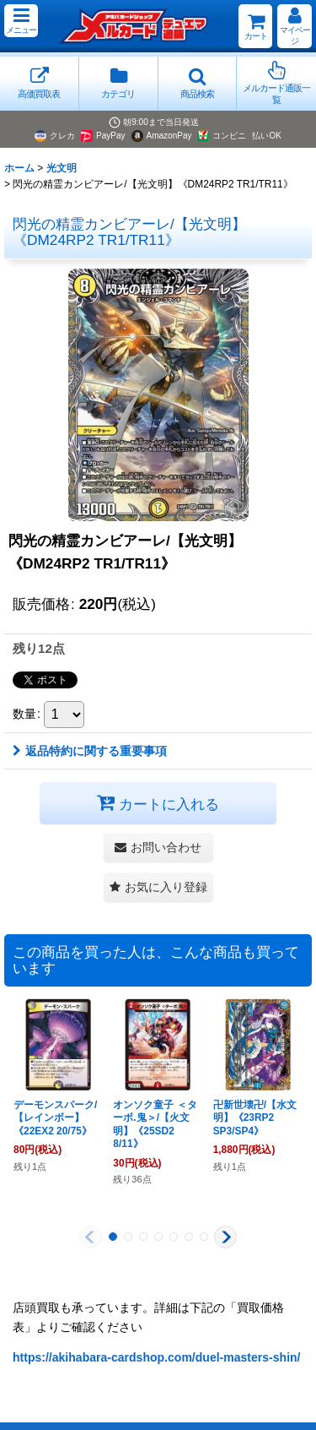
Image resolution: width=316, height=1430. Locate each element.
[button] (21, 20)
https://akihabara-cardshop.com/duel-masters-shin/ (157, 1357)
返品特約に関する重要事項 (90, 751)
